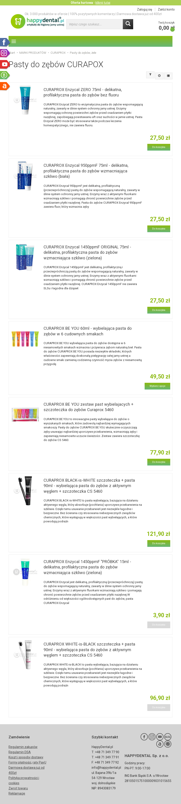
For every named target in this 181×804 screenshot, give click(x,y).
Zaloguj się (144, 9)
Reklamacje (17, 793)
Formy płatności (20, 762)
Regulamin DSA (20, 752)
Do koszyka (158, 147)
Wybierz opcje (157, 386)
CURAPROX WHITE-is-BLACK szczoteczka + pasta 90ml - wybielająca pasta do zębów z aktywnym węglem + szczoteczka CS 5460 (89, 649)
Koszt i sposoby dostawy (26, 757)
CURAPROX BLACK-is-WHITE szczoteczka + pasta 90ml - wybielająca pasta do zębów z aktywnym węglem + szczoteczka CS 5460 (89, 486)
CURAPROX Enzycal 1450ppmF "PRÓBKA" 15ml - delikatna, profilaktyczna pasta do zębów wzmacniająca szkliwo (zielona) (87, 567)
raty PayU (39, 762)
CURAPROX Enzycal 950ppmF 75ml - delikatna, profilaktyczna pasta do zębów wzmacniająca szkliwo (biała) (86, 171)
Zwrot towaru (18, 788)
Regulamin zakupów (23, 747)
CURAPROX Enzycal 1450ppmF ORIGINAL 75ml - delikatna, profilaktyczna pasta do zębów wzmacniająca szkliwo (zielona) (87, 252)
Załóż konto (166, 9)
